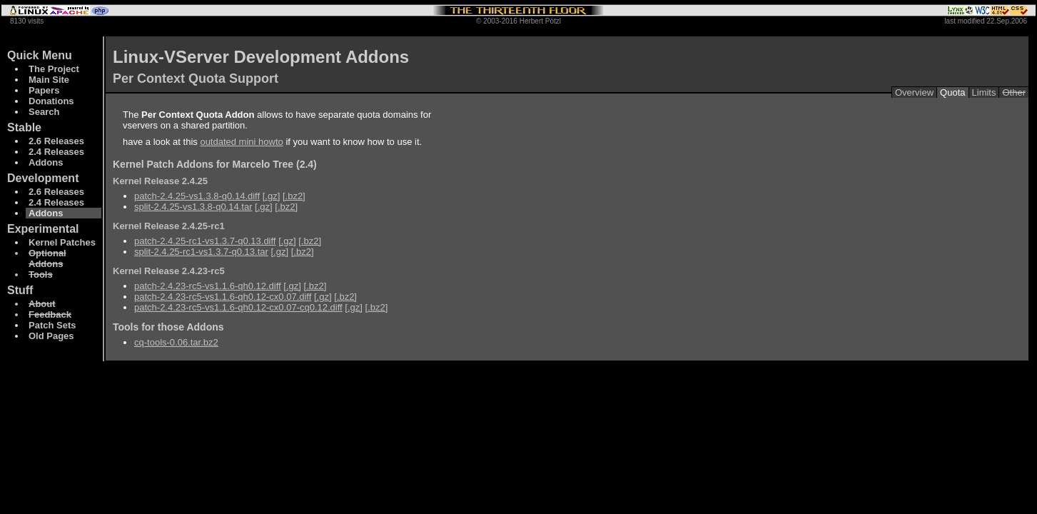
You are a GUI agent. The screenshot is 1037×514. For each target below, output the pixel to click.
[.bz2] (294, 196)
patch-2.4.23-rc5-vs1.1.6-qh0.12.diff (207, 286)
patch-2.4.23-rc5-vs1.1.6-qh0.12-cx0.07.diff (222, 296)
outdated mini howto (241, 141)
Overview (914, 92)
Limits (984, 92)
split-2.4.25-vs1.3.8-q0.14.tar (193, 206)
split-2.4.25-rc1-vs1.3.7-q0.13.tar (201, 251)
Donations (51, 101)
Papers (44, 90)
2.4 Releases (56, 151)
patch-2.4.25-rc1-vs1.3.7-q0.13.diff (205, 241)
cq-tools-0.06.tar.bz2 (176, 342)
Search (44, 111)
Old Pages (51, 336)
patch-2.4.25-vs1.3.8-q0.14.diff (197, 196)
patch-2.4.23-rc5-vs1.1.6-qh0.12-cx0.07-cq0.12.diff (238, 307)
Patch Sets (52, 325)
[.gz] (271, 196)
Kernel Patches (62, 242)
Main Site (49, 79)
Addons (46, 162)
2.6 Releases (56, 141)
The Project (54, 69)
